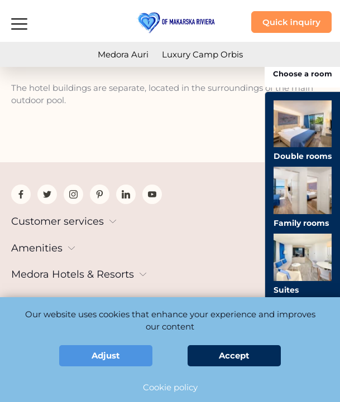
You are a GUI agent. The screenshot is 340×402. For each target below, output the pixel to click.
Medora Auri (123, 54)
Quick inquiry (291, 22)
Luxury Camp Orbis (202, 54)
